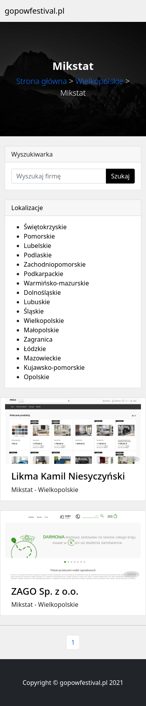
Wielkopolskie (99, 81)
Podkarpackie (43, 273)
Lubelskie (37, 245)
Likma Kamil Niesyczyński (68, 475)
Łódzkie (35, 348)
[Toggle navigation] (130, 11)
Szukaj (120, 176)
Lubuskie (37, 302)
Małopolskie (41, 330)
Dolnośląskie (42, 292)
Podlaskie (38, 255)
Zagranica (38, 339)
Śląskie (34, 311)
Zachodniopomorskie (55, 264)
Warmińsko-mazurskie (56, 283)
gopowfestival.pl (35, 10)
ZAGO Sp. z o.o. (44, 591)
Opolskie (36, 377)
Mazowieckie (42, 358)
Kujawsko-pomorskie (54, 367)
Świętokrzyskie (45, 227)
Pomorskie (39, 236)
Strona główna (41, 81)
